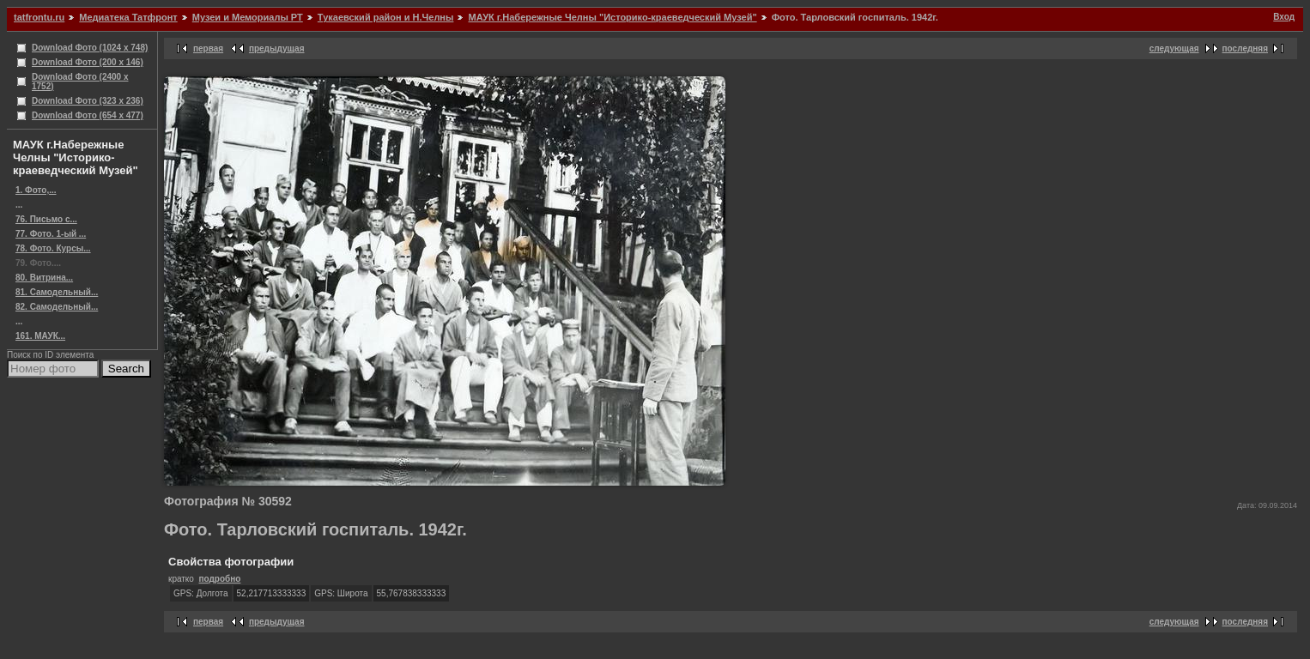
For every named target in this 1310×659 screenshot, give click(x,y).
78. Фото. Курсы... (53, 248)
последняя (1245, 48)
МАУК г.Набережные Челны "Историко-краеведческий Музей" (612, 17)
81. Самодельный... (56, 292)
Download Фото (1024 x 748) (90, 47)
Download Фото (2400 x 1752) (80, 81)
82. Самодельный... (56, 306)
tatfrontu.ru (39, 17)
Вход (1284, 16)
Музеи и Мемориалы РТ (247, 17)
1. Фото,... (36, 190)
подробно (219, 578)
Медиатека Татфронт (128, 17)
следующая (1174, 48)
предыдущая (277, 48)
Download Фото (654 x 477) (87, 115)
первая (208, 48)
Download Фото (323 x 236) (87, 101)
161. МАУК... (40, 336)
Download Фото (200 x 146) (87, 62)
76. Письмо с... (46, 219)
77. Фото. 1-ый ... (50, 234)
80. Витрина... (44, 277)
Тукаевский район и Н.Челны (386, 17)
